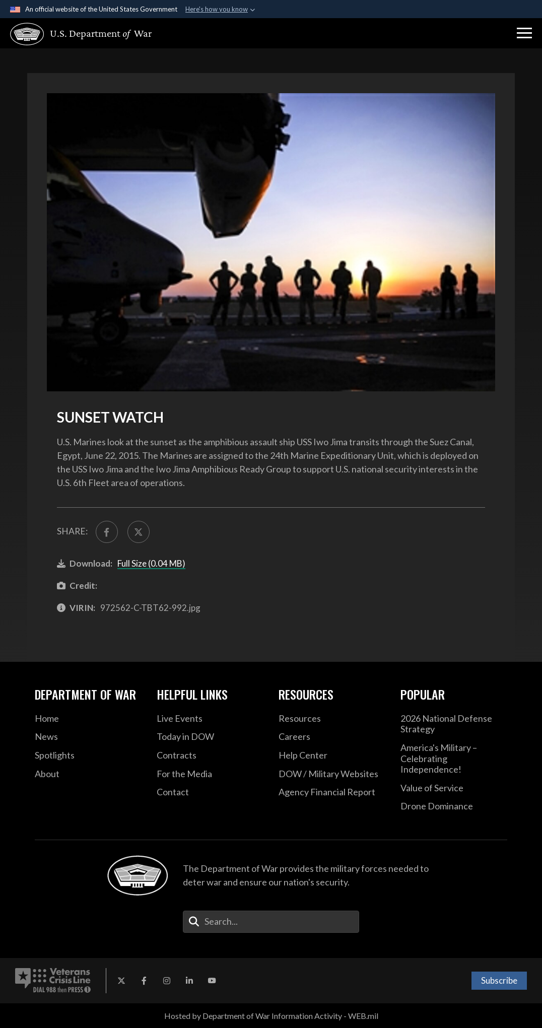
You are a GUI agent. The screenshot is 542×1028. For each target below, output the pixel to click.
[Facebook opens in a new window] (144, 980)
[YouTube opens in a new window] (212, 980)
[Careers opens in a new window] (332, 737)
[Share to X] (138, 532)
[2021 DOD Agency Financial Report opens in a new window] (332, 792)
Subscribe (499, 980)
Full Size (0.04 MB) (151, 563)
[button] (524, 33)
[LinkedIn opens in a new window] (189, 980)
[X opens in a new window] (121, 980)
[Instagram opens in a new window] (166, 980)
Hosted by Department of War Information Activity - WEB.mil (271, 1015)
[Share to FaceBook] (107, 532)
